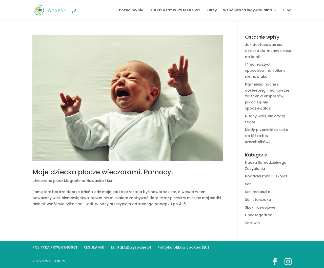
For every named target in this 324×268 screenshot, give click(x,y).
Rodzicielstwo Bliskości (266, 176)
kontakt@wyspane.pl (131, 247)
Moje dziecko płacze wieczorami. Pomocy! (102, 172)
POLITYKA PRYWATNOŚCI (54, 247)
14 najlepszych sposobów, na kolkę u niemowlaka (265, 70)
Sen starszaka (258, 199)
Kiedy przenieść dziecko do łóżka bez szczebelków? (266, 135)
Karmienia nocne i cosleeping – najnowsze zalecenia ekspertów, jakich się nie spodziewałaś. (267, 96)
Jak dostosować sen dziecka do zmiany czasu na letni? (268, 50)
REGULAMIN (94, 247)
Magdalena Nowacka (84, 180)
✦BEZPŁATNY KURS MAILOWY (175, 10)
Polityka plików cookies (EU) (183, 247)
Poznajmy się (131, 10)
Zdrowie (252, 222)
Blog (287, 10)
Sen (110, 180)
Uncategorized (258, 215)
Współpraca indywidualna (247, 10)
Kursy (212, 10)
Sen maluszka (257, 191)
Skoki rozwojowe (260, 207)
